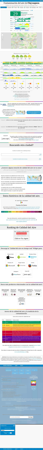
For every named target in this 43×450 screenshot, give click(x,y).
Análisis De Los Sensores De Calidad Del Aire (11, 443)
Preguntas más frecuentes (8, 446)
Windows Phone (32, 285)
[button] (21, 39)
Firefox (32, 293)
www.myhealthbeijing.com (20, 408)
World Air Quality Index (33, 414)
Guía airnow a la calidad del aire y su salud (24, 403)
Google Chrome (21, 293)
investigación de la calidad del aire (10, 439)
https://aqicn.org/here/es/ (21, 124)
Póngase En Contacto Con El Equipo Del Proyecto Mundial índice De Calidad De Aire (14, 436)
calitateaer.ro (11, 106)
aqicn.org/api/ (35, 139)
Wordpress (15, 302)
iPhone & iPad (10, 285)
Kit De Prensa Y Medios (7, 437)
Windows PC (10, 293)
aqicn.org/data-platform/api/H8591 (26, 138)
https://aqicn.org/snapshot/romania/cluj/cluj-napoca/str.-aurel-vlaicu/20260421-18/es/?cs (21, 129)
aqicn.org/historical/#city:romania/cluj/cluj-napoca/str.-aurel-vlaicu (28, 221)
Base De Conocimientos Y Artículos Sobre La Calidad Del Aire (13, 441)
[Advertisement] (21, 170)
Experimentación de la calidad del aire (9, 442)
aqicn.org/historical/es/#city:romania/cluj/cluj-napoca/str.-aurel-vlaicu (21, 234)
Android (21, 285)
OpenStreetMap (36, 48)
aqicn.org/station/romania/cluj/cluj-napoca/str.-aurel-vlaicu (28, 222)
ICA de (13, 10)
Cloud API (27, 302)
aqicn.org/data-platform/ (21, 235)
